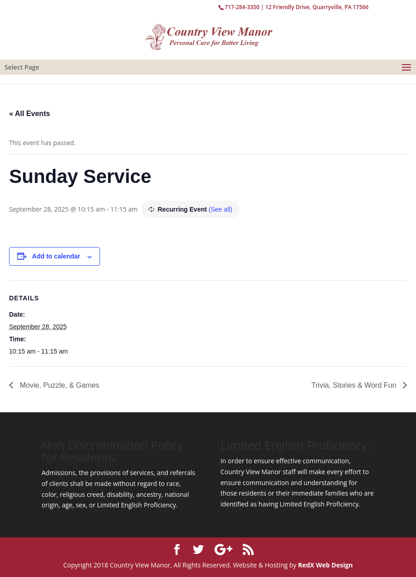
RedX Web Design (325, 565)
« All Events (29, 113)
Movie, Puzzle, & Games (59, 385)
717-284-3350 (242, 7)
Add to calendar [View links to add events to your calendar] (56, 256)
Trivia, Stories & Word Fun (354, 385)
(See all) (220, 209)
